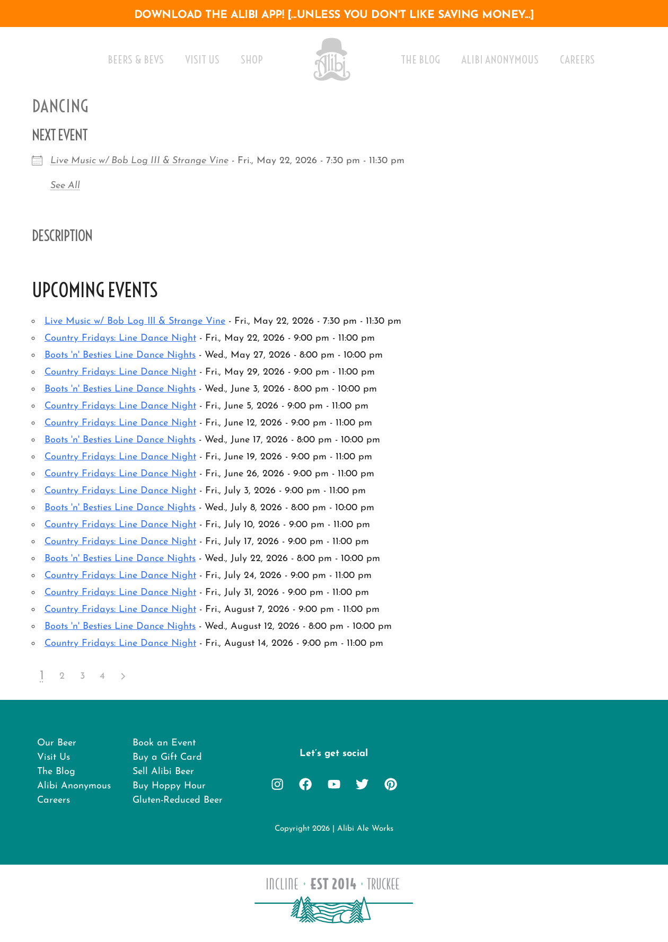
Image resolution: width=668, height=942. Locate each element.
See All (65, 186)
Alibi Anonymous (500, 59)
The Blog (420, 59)
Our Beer (56, 744)
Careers (577, 59)
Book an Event (164, 744)
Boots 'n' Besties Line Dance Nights (120, 355)
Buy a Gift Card (168, 759)
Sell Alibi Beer (163, 774)
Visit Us (202, 59)
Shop (252, 59)
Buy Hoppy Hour (169, 790)
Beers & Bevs (136, 59)
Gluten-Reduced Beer (178, 805)
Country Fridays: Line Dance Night (120, 338)
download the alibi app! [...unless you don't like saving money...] (334, 15)
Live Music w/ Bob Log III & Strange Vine (139, 161)
